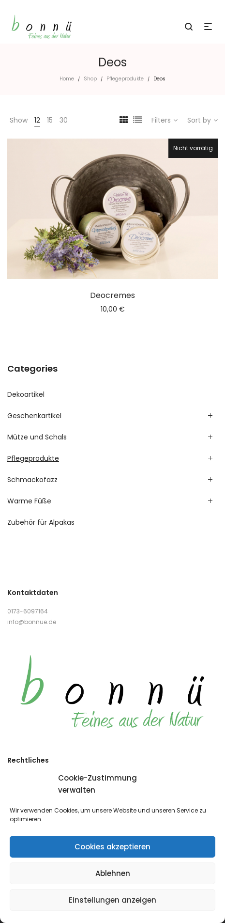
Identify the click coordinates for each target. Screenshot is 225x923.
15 (50, 120)
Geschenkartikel (34, 416)
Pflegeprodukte (125, 78)
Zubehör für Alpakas (41, 522)
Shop (90, 78)
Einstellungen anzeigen (112, 900)
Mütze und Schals (37, 437)
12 (37, 120)
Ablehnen (112, 873)
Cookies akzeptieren (112, 847)
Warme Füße (29, 501)
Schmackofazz (32, 480)
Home (67, 78)
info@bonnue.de (31, 622)
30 (64, 120)
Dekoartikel (26, 394)
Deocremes (112, 295)
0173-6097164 (27, 611)
